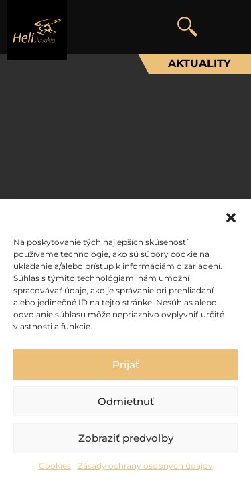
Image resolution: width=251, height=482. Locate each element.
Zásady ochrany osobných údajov (145, 466)
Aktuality (199, 63)
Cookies (55, 466)
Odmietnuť (126, 401)
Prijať (125, 364)
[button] (231, 216)
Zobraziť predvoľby (125, 438)
